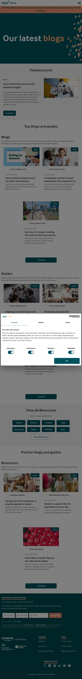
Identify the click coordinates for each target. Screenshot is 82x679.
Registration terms (68, 651)
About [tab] (68, 322)
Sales (63, 429)
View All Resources (41, 437)
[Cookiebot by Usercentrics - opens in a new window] (71, 316)
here (19, 621)
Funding (48, 423)
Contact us (43, 646)
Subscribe (55, 615)
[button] (79, 3)
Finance (34, 423)
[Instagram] (54, 665)
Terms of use (66, 641)
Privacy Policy (41, 625)
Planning (48, 429)
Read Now (9, 113)
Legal (63, 423)
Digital (19, 423)
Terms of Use (28, 625)
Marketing (19, 429)
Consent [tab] (14, 322)
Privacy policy (66, 646)
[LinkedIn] (59, 665)
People (34, 429)
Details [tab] (41, 322)
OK (67, 361)
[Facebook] (49, 665)
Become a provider (46, 651)
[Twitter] (45, 665)
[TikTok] (69, 665)
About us (42, 641)
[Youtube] (64, 665)
